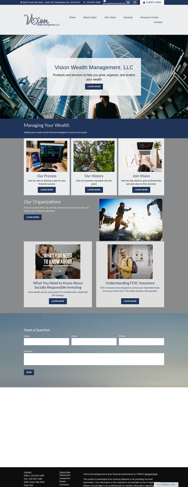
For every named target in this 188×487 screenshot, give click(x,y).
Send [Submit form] (29, 372)
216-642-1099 (91, 2)
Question (28, 351)
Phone (122, 336)
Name (27, 336)
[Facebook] (135, 2)
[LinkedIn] (128, 2)
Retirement (65, 475)
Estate (63, 481)
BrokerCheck (151, 474)
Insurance (64, 484)
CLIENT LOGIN (152, 2)
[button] (72, 17)
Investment (65, 478)
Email (74, 336)
